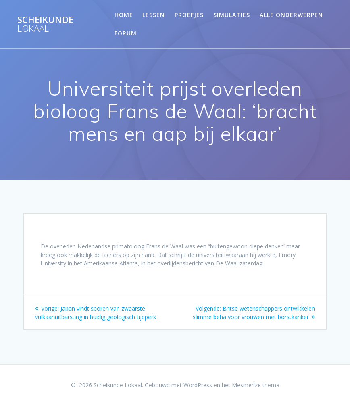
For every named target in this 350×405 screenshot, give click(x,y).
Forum (126, 33)
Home (124, 15)
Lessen (153, 15)
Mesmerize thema (255, 385)
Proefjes (189, 15)
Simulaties (231, 15)
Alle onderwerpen (291, 15)
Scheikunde (45, 24)
